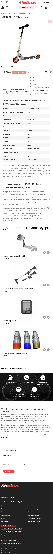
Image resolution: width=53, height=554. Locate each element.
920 (9, 259)
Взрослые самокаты (24, 13)
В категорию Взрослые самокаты (13, 368)
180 (11, 356)
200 (11, 291)
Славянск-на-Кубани (21, 91)
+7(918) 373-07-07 (9, 501)
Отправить (9, 471)
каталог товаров (27, 7)
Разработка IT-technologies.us (10, 553)
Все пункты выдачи (8, 498)
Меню (46, 2)
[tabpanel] (26, 43)
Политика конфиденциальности (11, 551)
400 (11, 323)
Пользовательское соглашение (31, 551)
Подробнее (4, 437)
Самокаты (12, 13)
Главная (3, 13)
